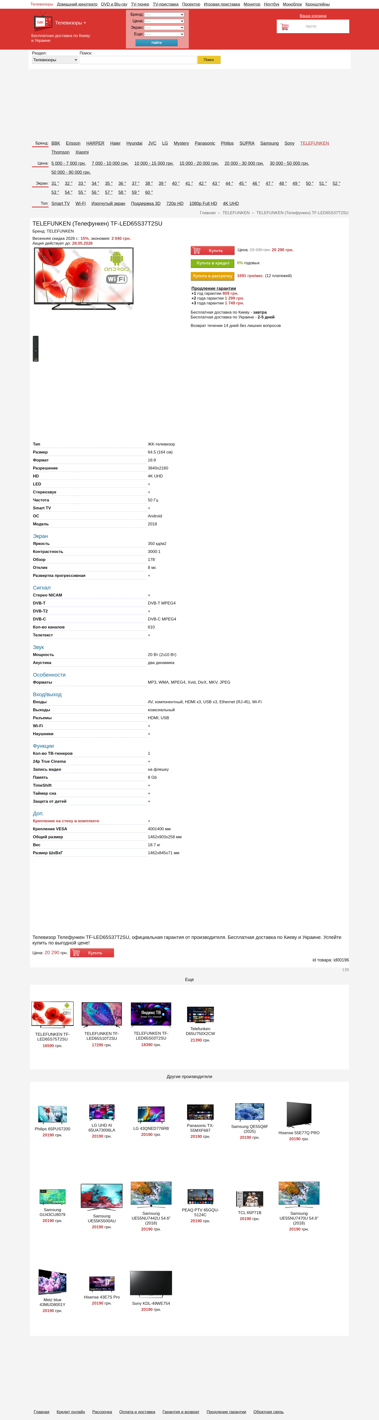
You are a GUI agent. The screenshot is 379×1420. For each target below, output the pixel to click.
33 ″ (82, 183)
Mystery (181, 143)
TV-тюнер (140, 4)
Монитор (252, 4)
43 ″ (216, 183)
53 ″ (55, 192)
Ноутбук (271, 4)
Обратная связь (268, 1412)
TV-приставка (165, 4)
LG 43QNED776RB (151, 1128)
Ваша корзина (313, 16)
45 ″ (243, 183)
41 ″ (189, 183)
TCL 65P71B (250, 1212)
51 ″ (323, 183)
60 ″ (149, 192)
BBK (55, 143)
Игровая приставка (222, 4)
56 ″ (95, 192)
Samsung (269, 143)
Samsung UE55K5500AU (102, 1218)
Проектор (191, 4)
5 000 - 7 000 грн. (68, 163)
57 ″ (108, 192)
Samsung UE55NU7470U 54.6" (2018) (299, 1218)
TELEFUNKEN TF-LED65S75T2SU (52, 1037)
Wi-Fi (81, 203)
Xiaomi (82, 152)
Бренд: (42, 143)
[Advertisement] (174, 103)
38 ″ (149, 183)
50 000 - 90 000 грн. (71, 172)
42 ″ (202, 183)
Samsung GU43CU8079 (53, 1212)
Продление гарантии (226, 1412)
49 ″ (296, 183)
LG (165, 143)
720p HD (174, 203)
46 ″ (256, 183)
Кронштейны (318, 4)
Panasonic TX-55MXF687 (200, 1128)
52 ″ (336, 183)
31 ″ (55, 183)
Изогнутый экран (108, 203)
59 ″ (135, 192)
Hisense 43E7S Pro (102, 1297)
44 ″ (229, 183)
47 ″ (269, 183)
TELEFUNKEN (314, 143)
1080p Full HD (203, 203)
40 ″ (175, 183)
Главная (42, 1412)
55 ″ (82, 192)
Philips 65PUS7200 (52, 1129)
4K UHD (231, 203)
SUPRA (247, 143)
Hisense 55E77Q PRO (299, 1133)
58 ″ (122, 192)
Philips (227, 143)
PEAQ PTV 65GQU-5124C (200, 1212)
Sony (289, 143)
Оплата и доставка (137, 1412)
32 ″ (68, 183)
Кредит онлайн (71, 1412)
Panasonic (205, 143)
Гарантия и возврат (180, 1412)
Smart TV (60, 203)
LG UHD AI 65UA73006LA (101, 1128)
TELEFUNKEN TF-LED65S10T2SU (102, 1036)
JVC (152, 143)
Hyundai (134, 143)
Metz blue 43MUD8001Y (53, 1302)
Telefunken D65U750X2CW (200, 1031)
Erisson (73, 143)
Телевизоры (41, 4)
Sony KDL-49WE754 (151, 1303)
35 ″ (108, 183)
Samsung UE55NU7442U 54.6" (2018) (151, 1218)
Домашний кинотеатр (77, 4)
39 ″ (162, 183)
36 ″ (122, 183)
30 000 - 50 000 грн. (289, 163)
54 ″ (68, 192)
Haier (115, 143)
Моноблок (292, 4)
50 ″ (309, 183)
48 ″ (283, 183)
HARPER (95, 143)
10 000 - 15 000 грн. (154, 163)
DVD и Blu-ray (114, 4)
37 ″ (135, 183)
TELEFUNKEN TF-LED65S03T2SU (151, 1036)
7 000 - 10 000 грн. (110, 163)
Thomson (60, 152)
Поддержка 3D (145, 203)
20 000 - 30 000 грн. (244, 163)
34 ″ (95, 183)
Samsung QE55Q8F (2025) (249, 1129)
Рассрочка (102, 1412)
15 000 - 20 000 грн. (199, 163)
